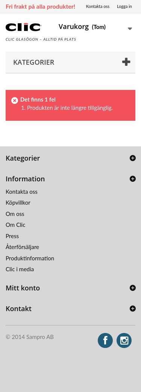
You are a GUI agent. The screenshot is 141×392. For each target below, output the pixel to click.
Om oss (15, 213)
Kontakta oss (97, 6)
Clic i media (20, 269)
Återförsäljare (22, 246)
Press (12, 235)
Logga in (124, 6)
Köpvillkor (18, 202)
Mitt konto (23, 287)
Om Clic (15, 224)
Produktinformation (30, 258)
